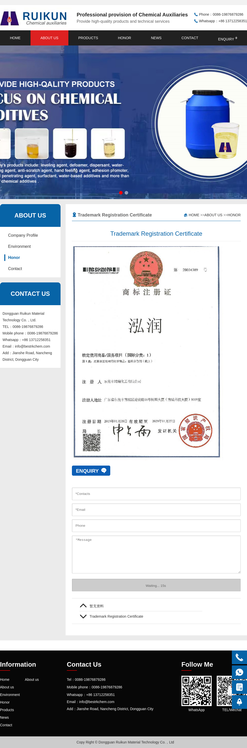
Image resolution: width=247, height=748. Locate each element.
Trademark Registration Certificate (116, 616)
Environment (19, 246)
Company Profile (23, 235)
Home (15, 38)
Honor (124, 38)
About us (49, 38)
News (156, 38)
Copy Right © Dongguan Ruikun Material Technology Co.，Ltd (125, 742)
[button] (121, 193)
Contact (189, 38)
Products (88, 38)
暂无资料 (97, 606)
